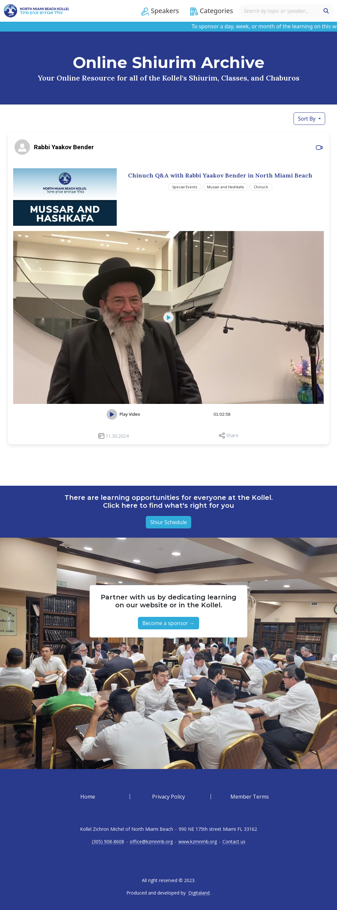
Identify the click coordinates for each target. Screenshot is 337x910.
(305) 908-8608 (108, 841)
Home (87, 796)
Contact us (234, 841)
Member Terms (249, 796)
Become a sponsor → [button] (168, 623)
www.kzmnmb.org (197, 841)
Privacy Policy (168, 796)
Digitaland (199, 893)
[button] (160, 11)
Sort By (307, 118)
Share (232, 435)
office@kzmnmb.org (151, 841)
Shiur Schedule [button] (168, 522)
